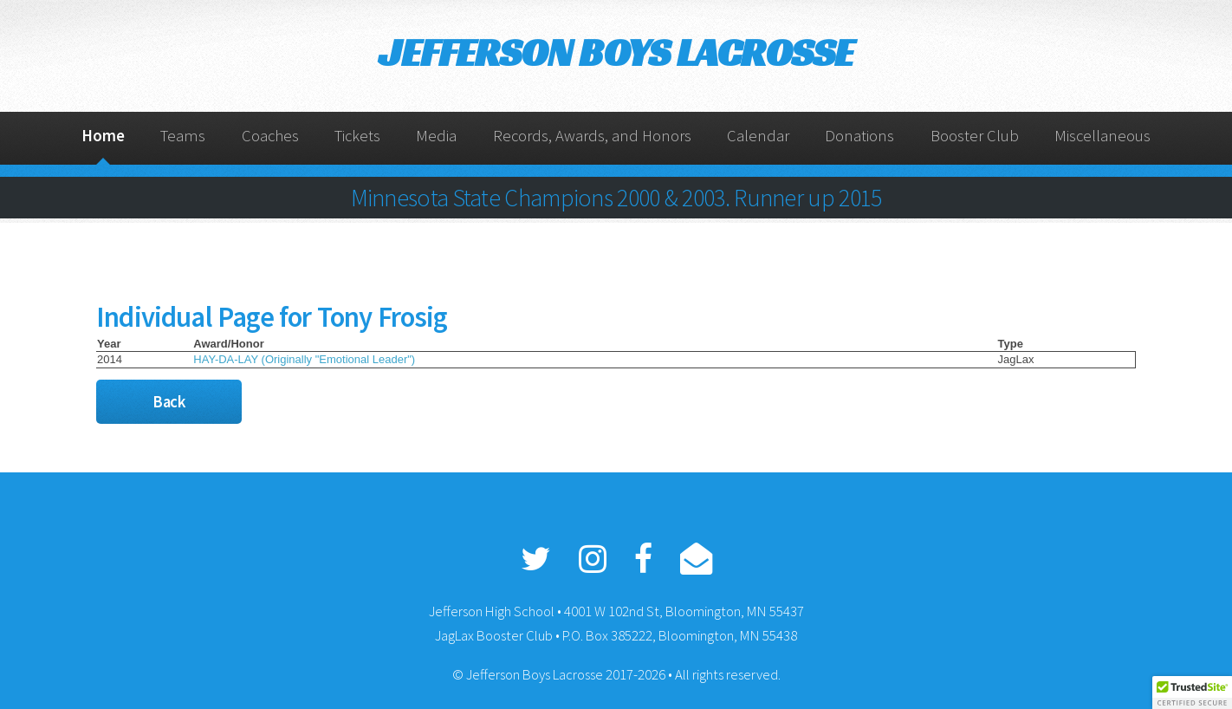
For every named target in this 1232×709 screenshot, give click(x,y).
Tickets (357, 136)
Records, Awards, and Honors (592, 136)
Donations (859, 136)
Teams (182, 136)
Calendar (758, 136)
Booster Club (974, 136)
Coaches (270, 136)
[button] (1192, 692)
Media (436, 136)
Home (103, 136)
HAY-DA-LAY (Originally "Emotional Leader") (304, 359)
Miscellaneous (1102, 136)
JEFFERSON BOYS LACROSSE (616, 52)
